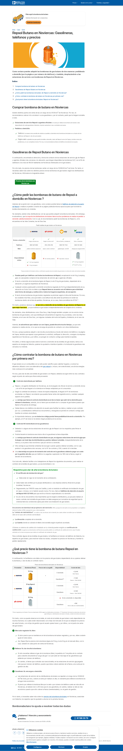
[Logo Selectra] (18, 2)
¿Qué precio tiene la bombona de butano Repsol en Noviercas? (36, 99)
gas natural (46, 366)
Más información (31, 742)
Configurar (37, 747)
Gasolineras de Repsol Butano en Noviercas (30, 89)
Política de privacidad (18, 741)
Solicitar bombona (33, 22)
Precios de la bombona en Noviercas (25, 182)
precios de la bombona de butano (55, 696)
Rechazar (62, 747)
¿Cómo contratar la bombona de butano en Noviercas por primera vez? (39, 96)
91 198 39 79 (81, 718)
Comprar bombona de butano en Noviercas (30, 86)
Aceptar (85, 747)
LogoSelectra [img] (13, 748)
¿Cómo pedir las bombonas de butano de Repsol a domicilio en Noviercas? (41, 93)
